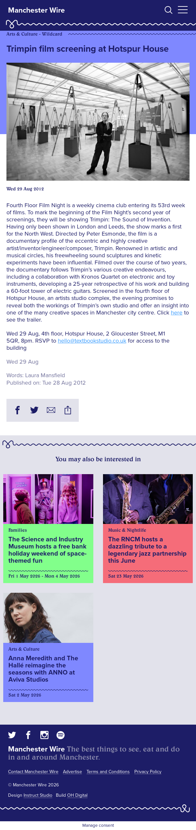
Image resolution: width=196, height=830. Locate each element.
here (176, 312)
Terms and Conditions (108, 771)
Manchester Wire (36, 10)
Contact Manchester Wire (33, 771)
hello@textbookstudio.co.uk (92, 340)
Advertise (72, 771)
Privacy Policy (147, 771)
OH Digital (77, 795)
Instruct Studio (38, 795)
